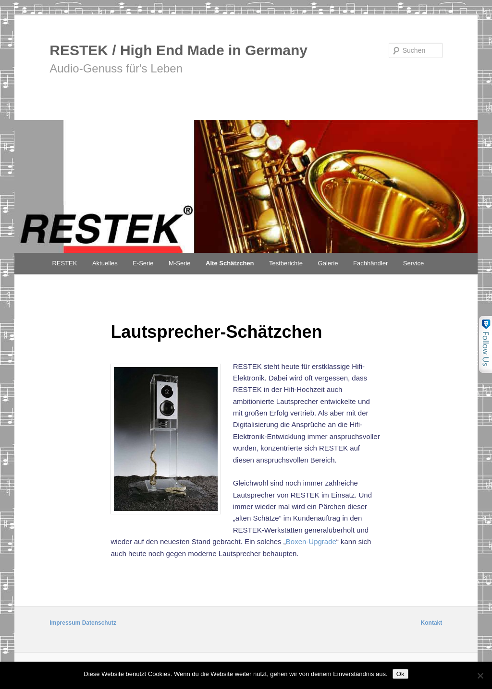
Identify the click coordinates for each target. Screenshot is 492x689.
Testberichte (286, 263)
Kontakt (432, 622)
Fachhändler (370, 263)
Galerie (328, 263)
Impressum (64, 622)
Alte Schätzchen (230, 263)
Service (413, 263)
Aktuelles (105, 263)
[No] (480, 675)
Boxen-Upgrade (311, 541)
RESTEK (64, 263)
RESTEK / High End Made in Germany (178, 50)
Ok (400, 673)
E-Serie (143, 263)
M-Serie (180, 263)
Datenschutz (99, 622)
